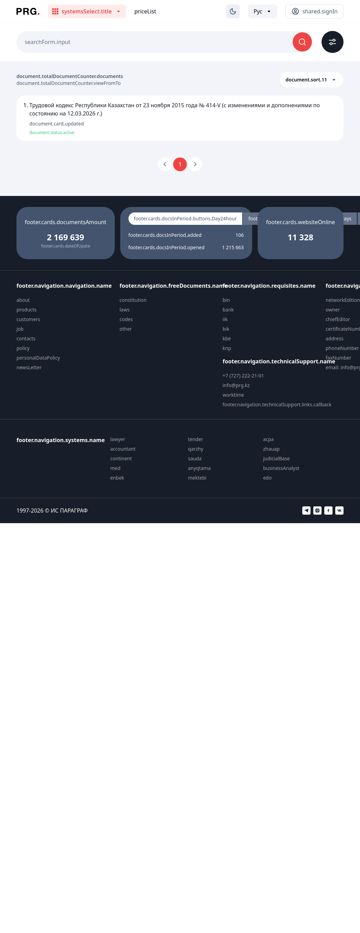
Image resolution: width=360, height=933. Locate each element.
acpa (268, 439)
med (115, 468)
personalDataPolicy (38, 357)
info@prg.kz (236, 385)
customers (28, 319)
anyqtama (199, 468)
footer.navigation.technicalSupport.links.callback (277, 404)
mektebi (197, 477)
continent (121, 458)
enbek (117, 477)
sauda (195, 458)
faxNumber (338, 357)
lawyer (117, 439)
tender (195, 439)
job (20, 329)
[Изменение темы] (233, 11)
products (26, 309)
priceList (145, 11)
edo (267, 477)
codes (126, 319)
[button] (312, 79)
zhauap (271, 449)
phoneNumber (342, 348)
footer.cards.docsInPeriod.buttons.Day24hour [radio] (185, 218)
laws (125, 309)
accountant (123, 449)
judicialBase (276, 458)
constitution (133, 300)
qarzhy (195, 449)
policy (23, 348)
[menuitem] (65, 300)
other (126, 329)
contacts (25, 338)
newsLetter (29, 367)
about (23, 300)
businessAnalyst (281, 468)
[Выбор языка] (262, 11)
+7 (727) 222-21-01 (243, 375)
